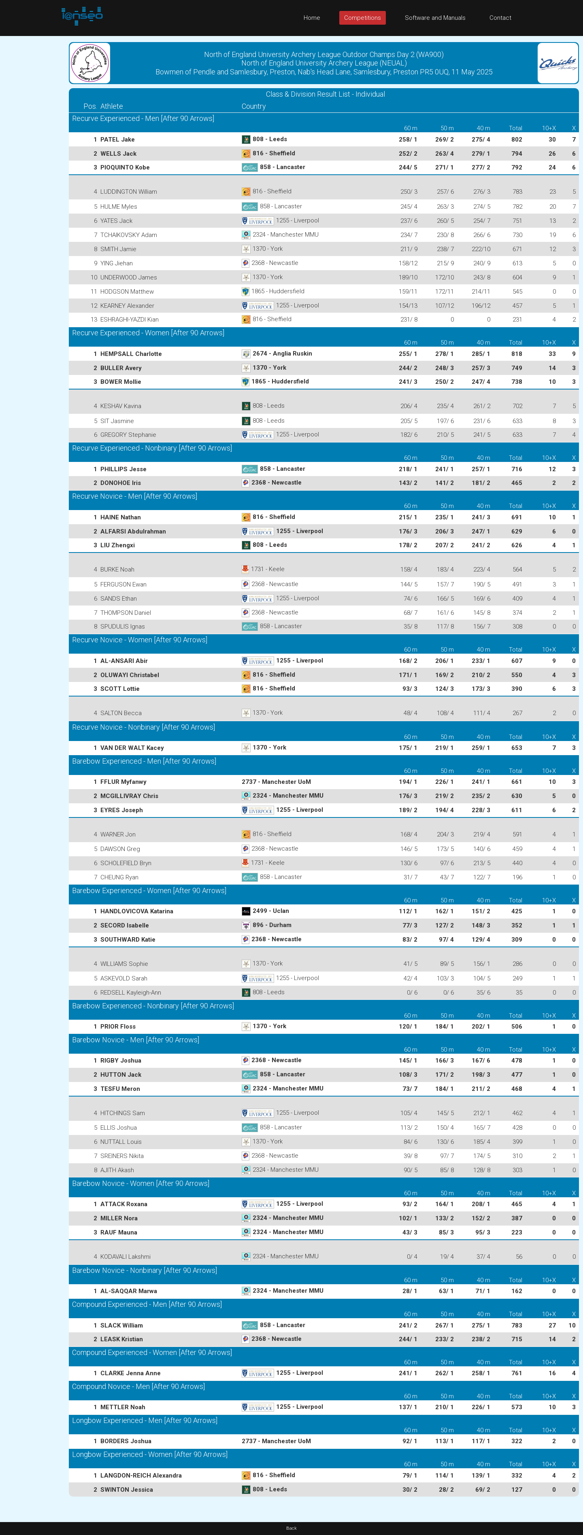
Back (291, 1528)
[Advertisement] (32, 157)
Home (312, 17)
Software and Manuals (435, 17)
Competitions (362, 17)
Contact (500, 17)
